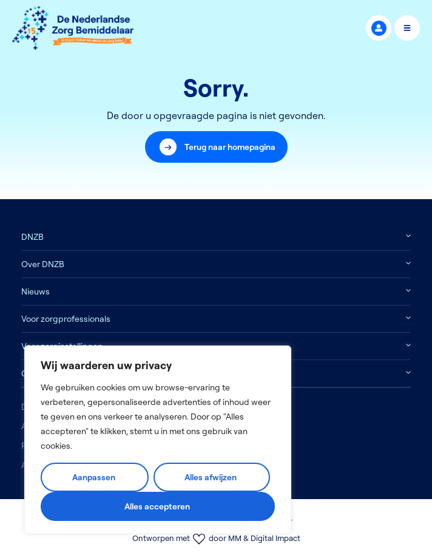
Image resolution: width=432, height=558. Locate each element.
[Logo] (72, 28)
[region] (157, 439)
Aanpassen (93, 477)
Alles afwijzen (210, 477)
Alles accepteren (157, 506)
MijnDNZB (378, 28)
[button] (216, 147)
